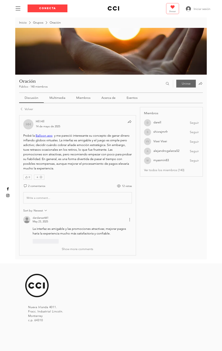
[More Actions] (129, 219)
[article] (77, 185)
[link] (31, 98)
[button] (47, 8)
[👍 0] (27, 177)
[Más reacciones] (39, 177)
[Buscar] (167, 84)
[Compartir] (129, 121)
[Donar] (172, 8)
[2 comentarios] (34, 186)
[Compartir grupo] (200, 83)
